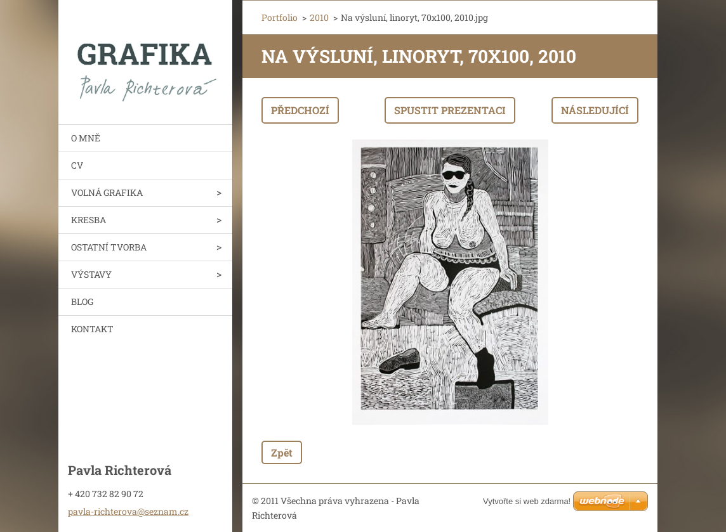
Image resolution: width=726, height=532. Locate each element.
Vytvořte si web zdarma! (527, 501)
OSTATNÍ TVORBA (109, 247)
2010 (319, 17)
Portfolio (279, 17)
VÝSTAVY (91, 274)
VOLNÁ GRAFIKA (107, 192)
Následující (595, 110)
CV (77, 165)
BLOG (82, 301)
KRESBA (88, 220)
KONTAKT (92, 329)
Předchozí (300, 110)
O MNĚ (85, 138)
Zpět (282, 452)
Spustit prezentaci (450, 110)
